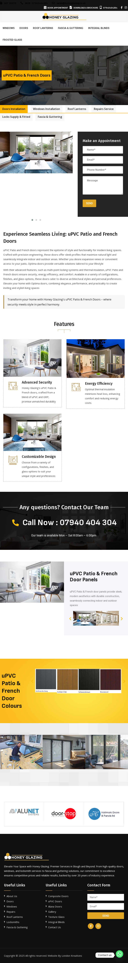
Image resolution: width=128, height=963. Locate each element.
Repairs (10, 911)
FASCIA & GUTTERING (70, 28)
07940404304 (108, 8)
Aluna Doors (55, 906)
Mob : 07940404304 (34, 3)
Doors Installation (13, 109)
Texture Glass (56, 917)
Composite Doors (58, 896)
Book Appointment (56, 8)
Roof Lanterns (77, 109)
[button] (70, 618)
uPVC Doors (55, 901)
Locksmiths (12, 922)
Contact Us (54, 927)
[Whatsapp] (119, 955)
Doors (24, 28)
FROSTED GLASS (12, 39)
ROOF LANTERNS (43, 28)
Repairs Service (104, 109)
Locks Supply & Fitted (16, 117)
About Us (11, 896)
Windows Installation (46, 109)
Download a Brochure (84, 8)
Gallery (52, 911)
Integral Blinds (56, 922)
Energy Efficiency (98, 383)
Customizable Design (39, 456)
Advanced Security (37, 382)
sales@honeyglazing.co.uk (69, 3)
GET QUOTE (8, 3)
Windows (8, 28)
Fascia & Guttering (50, 117)
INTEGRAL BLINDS (98, 28)
